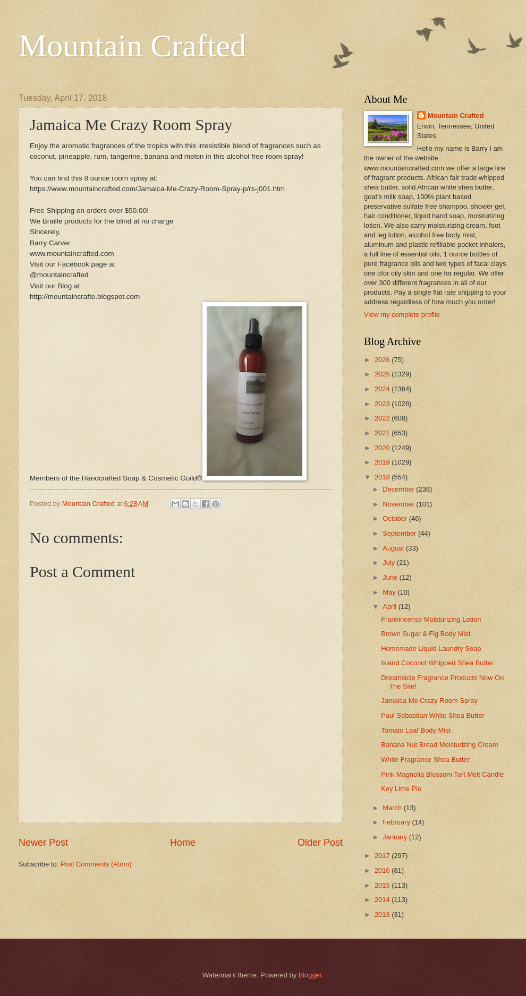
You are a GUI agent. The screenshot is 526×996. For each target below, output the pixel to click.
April (390, 607)
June (391, 577)
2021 (383, 433)
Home (183, 842)
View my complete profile (402, 315)
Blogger (310, 975)
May (390, 592)
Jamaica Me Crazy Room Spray (429, 701)
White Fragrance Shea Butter (425, 759)
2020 (383, 448)
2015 (383, 885)
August (394, 548)
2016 (383, 870)
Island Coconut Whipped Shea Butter (437, 663)
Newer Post (43, 842)
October (396, 518)
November (399, 504)
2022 (383, 418)
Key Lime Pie (401, 789)
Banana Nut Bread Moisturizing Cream (439, 745)
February (397, 822)
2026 (383, 360)
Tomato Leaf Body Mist (416, 730)
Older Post (320, 842)
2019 (383, 462)
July (389, 562)
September (400, 533)
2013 (383, 914)
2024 (383, 389)
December (399, 489)
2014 (383, 900)
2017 (383, 856)
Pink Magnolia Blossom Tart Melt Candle (442, 774)
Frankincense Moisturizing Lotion (431, 619)
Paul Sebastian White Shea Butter (433, 715)
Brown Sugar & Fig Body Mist (425, 634)
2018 (383, 477)
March (393, 808)
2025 (383, 374)
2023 (383, 404)
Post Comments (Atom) (96, 864)
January (396, 837)
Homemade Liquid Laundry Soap (431, 648)
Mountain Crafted (132, 45)
